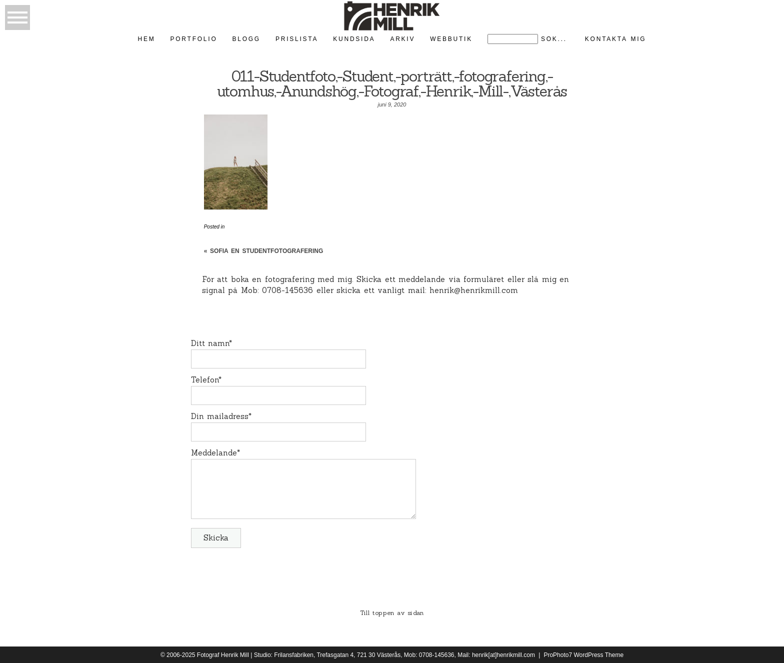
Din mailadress (220, 416)
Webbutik (451, 39)
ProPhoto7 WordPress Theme (584, 655)
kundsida (354, 39)
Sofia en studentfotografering (266, 251)
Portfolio (194, 39)
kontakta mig (615, 39)
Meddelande (214, 453)
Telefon (204, 379)
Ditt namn (210, 343)
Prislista (297, 39)
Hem (147, 39)
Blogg (246, 39)
